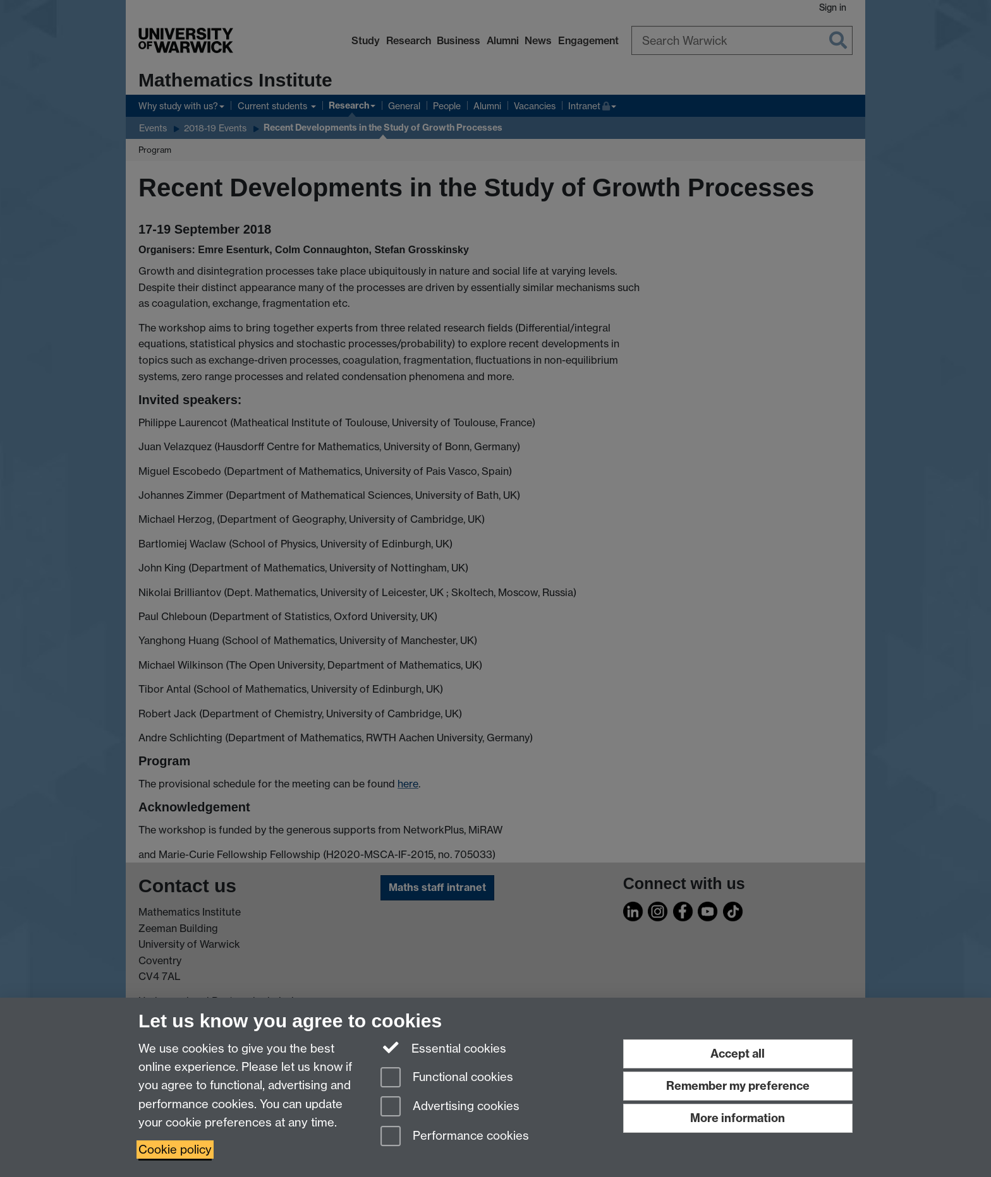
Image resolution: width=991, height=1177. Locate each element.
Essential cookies (443, 1047)
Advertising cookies (450, 1107)
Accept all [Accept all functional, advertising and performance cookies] (737, 1053)
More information (737, 1118)
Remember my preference (738, 1085)
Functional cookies (446, 1078)
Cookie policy (175, 1149)
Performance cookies (454, 1137)
